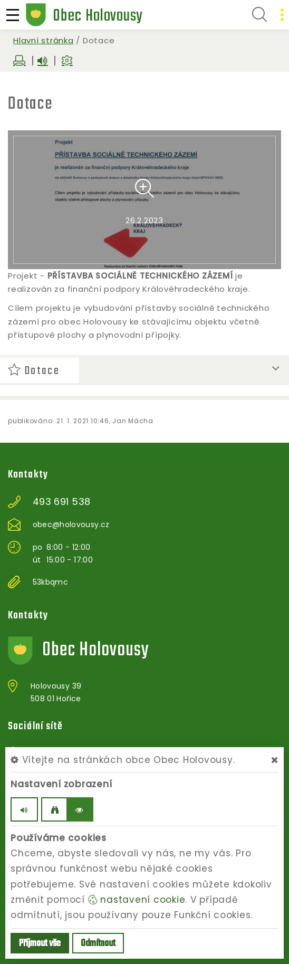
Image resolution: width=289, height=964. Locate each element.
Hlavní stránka (43, 40)
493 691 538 (62, 501)
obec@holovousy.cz (71, 524)
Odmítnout (98, 943)
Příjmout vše (40, 943)
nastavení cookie (137, 899)
